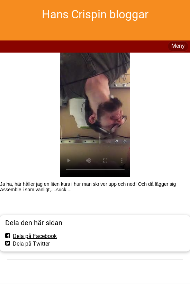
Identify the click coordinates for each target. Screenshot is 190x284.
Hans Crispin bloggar (95, 14)
